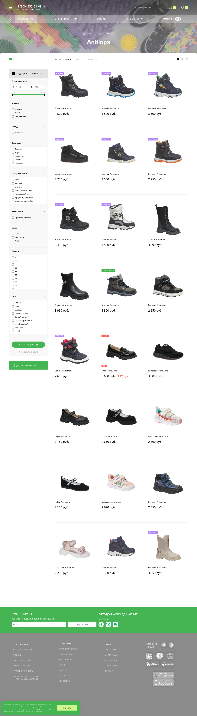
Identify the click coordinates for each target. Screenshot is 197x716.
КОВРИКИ (109, 671)
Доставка (18, 655)
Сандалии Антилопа (64, 567)
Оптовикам (65, 654)
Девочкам (110, 649)
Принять (67, 707)
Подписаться (82, 624)
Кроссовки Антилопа (158, 370)
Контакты (64, 675)
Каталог (109, 644)
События (64, 670)
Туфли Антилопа (109, 370)
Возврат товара (21, 665)
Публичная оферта (23, 671)
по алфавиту (92, 59)
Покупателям (20, 644)
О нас (62, 665)
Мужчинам (111, 665)
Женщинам (111, 660)
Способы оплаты (22, 660)
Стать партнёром (68, 649)
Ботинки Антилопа (64, 108)
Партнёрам (65, 643)
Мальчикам (111, 655)
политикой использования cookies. (29, 711)
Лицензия (64, 681)
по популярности (62, 59)
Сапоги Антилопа (156, 239)
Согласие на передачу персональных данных (26, 677)
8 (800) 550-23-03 (29, 6)
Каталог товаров (22, 649)
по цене (79, 59)
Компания (65, 659)
